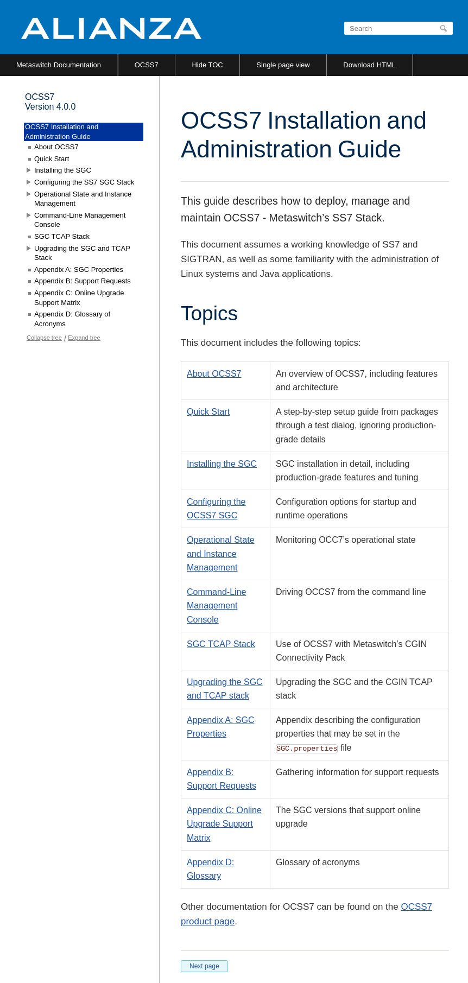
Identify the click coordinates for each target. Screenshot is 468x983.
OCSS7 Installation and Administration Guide (61, 132)
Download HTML (369, 65)
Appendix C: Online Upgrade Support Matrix (224, 824)
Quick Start (208, 411)
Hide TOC (207, 65)
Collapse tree (44, 337)
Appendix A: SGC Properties (78, 269)
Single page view (282, 65)
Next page (204, 966)
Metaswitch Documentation (58, 65)
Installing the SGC (222, 463)
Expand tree (84, 337)
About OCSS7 (214, 373)
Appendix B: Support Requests (82, 281)
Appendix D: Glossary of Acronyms (72, 319)
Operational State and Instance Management (221, 553)
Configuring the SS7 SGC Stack (84, 182)
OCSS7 (147, 65)
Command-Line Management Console (216, 605)
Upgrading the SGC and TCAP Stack (82, 253)
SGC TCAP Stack (221, 644)
